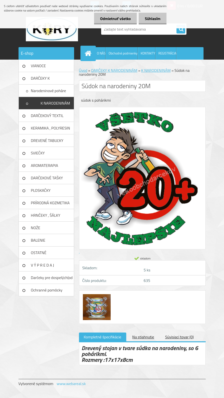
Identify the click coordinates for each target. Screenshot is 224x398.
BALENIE (38, 240)
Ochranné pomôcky (47, 290)
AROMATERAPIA (44, 165)
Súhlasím (152, 19)
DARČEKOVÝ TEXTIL (47, 115)
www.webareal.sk (71, 384)
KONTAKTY (148, 53)
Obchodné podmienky (122, 53)
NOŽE (35, 228)
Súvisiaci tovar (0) (179, 337)
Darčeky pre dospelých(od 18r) (52, 279)
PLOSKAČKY (41, 190)
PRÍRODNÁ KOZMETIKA (50, 203)
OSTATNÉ (39, 253)
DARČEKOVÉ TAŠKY (47, 178)
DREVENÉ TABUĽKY (47, 140)
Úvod (83, 70)
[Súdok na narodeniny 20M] (96, 295)
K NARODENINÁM (55, 103)
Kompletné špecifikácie (102, 337)
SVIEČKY (38, 153)
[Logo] (52, 29)
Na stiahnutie (143, 337)
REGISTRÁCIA (167, 53)
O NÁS (101, 53)
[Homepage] (89, 53)
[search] (180, 29)
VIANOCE (38, 66)
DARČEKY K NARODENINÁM (44, 80)
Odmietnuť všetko (115, 19)
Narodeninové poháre (48, 91)
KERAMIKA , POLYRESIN (50, 128)
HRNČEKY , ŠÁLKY (45, 215)
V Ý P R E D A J (42, 265)
